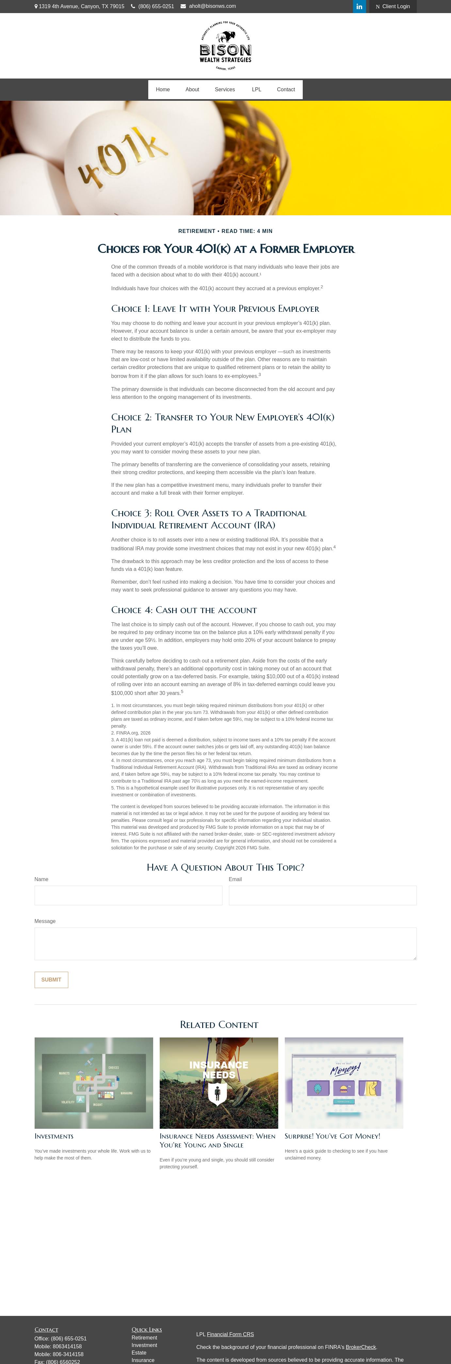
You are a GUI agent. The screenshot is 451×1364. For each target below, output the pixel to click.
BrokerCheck (361, 1347)
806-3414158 (68, 1354)
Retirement (144, 1337)
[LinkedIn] (359, 6)
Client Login (393, 6)
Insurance (143, 1360)
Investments (54, 1136)
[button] (163, 89)
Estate (139, 1352)
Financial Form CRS (230, 1334)
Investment (144, 1345)
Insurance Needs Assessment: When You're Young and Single (218, 1140)
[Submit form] (51, 980)
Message (45, 921)
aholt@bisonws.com (208, 6)
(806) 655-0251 (152, 6)
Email (235, 879)
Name (42, 879)
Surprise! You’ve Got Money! (332, 1136)
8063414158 (67, 1346)
